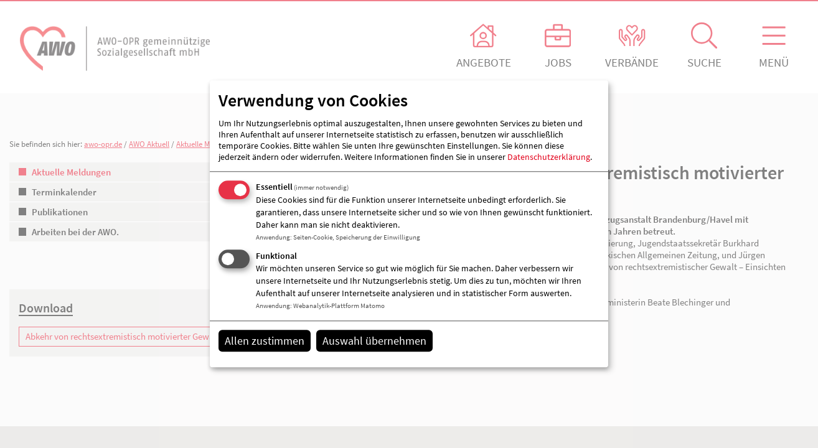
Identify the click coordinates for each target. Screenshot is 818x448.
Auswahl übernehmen (374, 341)
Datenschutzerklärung (548, 156)
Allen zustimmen (264, 341)
